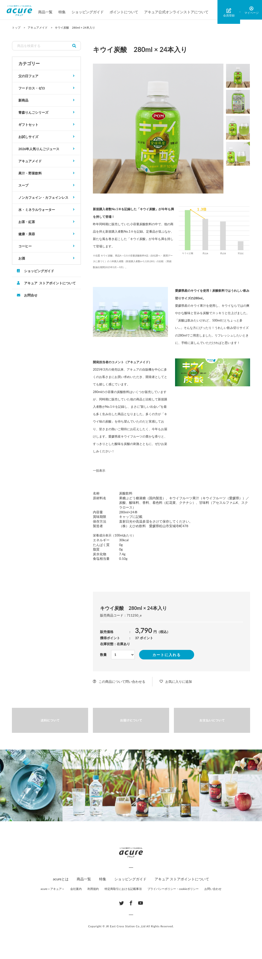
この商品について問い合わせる (122, 681)
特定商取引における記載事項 (123, 889)
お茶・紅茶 (26, 222)
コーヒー (25, 246)
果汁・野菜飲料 (30, 173)
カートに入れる (166, 655)
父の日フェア (28, 76)
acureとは (61, 879)
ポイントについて (129, 12)
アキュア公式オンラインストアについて (181, 12)
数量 (103, 655)
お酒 (21, 258)
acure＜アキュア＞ (52, 889)
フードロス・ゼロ (31, 88)
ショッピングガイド (92, 12)
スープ (23, 185)
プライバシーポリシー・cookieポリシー (173, 889)
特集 (67, 12)
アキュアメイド (30, 161)
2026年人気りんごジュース (38, 149)
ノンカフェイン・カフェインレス (43, 197)
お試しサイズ (28, 137)
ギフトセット (28, 124)
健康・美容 (26, 234)
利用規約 (93, 889)
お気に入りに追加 (178, 681)
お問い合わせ (213, 889)
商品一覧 (50, 12)
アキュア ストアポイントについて (50, 283)
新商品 (23, 100)
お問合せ (30, 295)
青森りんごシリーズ (33, 112)
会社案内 (76, 889)
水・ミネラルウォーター (36, 210)
